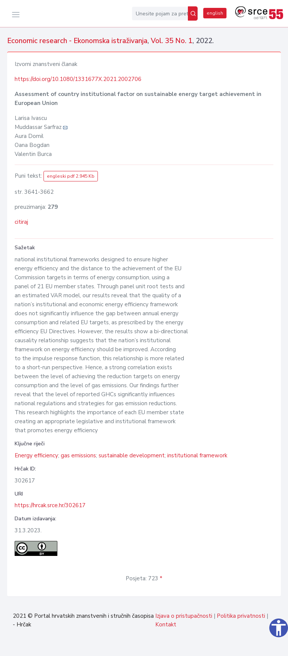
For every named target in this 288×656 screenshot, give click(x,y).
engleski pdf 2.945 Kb (70, 176)
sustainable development (132, 455)
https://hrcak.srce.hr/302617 (50, 505)
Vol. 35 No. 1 (171, 41)
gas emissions (78, 455)
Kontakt (165, 624)
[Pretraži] (193, 13)
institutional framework (197, 455)
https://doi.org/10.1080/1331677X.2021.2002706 (78, 79)
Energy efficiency (36, 455)
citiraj (21, 222)
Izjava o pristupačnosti (183, 616)
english (215, 13)
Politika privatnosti (241, 616)
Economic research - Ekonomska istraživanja (77, 41)
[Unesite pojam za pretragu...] (160, 13)
